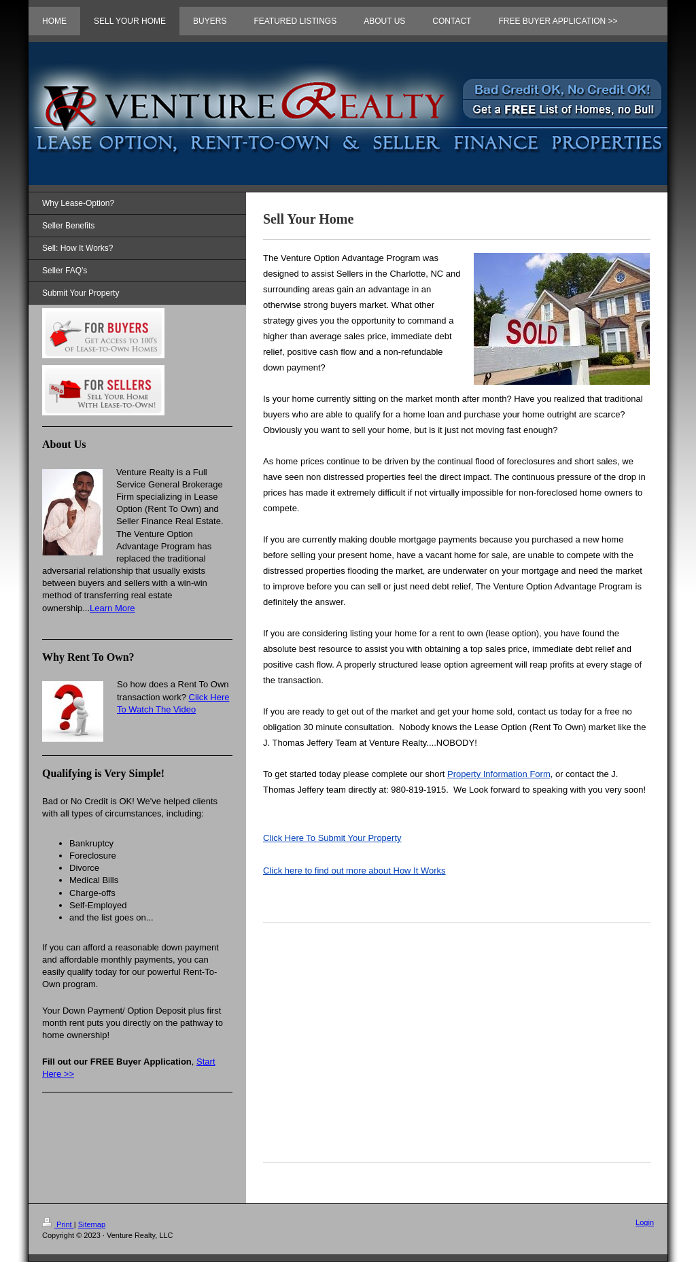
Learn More (112, 608)
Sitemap (91, 1224)
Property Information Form (499, 774)
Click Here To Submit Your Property (332, 838)
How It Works (354, 870)
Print (58, 1224)
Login (645, 1222)
